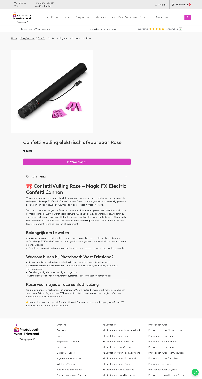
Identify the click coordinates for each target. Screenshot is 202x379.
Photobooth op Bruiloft (159, 316)
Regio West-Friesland (69, 294)
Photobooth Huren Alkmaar (161, 333)
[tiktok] (98, 4)
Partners (62, 283)
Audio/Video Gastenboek (122, 17)
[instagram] (88, 4)
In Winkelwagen (145, 80)
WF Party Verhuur (67, 316)
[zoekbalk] (167, 17)
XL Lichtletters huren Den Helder (119, 327)
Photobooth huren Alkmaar (161, 294)
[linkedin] (83, 4)
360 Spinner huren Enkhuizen (162, 350)
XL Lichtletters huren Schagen (118, 299)
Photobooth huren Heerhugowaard (165, 305)
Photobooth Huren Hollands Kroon (165, 327)
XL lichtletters (110, 277)
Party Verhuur (30, 38)
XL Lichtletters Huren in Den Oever (120, 333)
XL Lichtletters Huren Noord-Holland (121, 283)
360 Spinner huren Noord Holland (164, 339)
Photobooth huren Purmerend (162, 299)
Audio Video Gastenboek (70, 322)
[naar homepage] (23, 17)
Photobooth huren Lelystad (161, 322)
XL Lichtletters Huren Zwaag (117, 316)
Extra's (43, 38)
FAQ (60, 288)
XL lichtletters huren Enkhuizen (118, 294)
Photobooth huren (58, 17)
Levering (62, 299)
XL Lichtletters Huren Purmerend (119, 311)
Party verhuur (80, 17)
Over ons (62, 277)
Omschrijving (115, 94)
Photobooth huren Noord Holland (164, 283)
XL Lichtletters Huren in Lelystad (119, 339)
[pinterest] (93, 4)
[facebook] (73, 4)
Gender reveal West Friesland (73, 327)
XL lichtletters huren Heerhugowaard (121, 305)
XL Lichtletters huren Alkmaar (118, 344)
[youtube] (78, 4)
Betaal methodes (67, 305)
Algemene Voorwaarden (70, 311)
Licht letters (98, 17)
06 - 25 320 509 (21, 4)
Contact (141, 17)
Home (43, 17)
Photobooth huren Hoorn (160, 288)
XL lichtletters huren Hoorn (116, 288)
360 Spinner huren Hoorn (160, 344)
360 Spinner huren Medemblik (162, 356)
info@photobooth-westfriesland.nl (45, 4)
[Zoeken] (185, 17)
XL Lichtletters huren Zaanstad (118, 322)
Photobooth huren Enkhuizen (162, 311)
